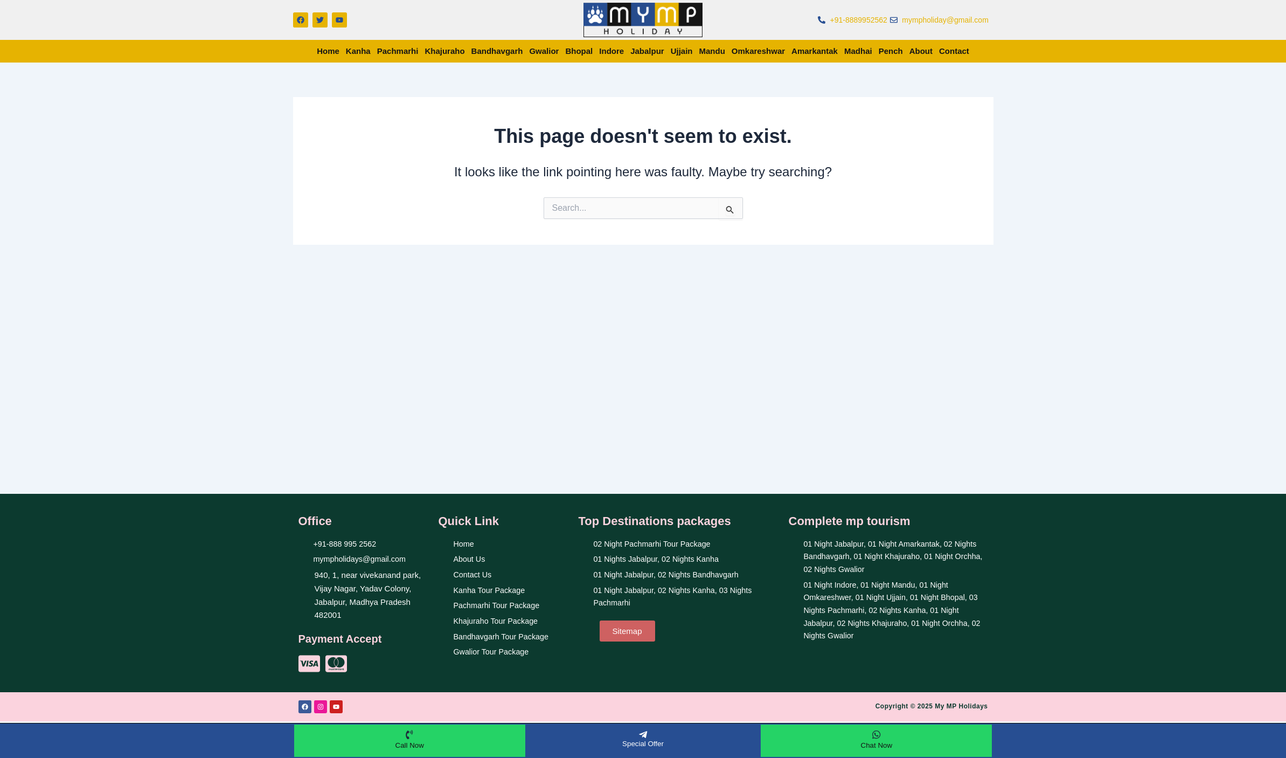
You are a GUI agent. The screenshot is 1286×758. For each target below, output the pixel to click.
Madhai (858, 51)
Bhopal (579, 51)
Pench (891, 51)
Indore (611, 51)
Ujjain (682, 51)
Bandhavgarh (497, 51)
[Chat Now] (876, 734)
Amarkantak (814, 51)
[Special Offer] (643, 734)
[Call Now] (409, 734)
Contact (954, 51)
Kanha (358, 51)
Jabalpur (647, 51)
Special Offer (643, 743)
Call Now (409, 744)
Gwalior (544, 51)
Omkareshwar (758, 51)
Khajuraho (444, 51)
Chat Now (876, 744)
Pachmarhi (398, 51)
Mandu (712, 51)
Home (328, 51)
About (921, 51)
